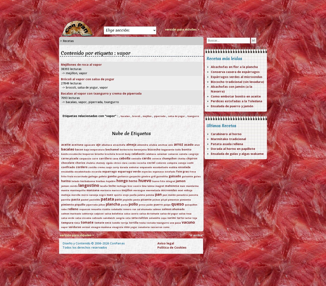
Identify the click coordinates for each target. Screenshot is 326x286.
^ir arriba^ (196, 235)
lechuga (122, 185)
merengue (139, 190)
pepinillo (127, 199)
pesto (136, 199)
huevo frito (158, 181)
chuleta (90, 162)
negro (102, 195)
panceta (193, 195)
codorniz (161, 162)
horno (133, 181)
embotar (134, 167)
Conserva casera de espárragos (235, 72)
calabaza (151, 154)
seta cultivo (139, 218)
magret (159, 185)
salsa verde (67, 218)
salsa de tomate (149, 213)
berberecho (126, 149)
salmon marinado (71, 213)
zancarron (156, 227)
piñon (102, 204)
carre (95, 158)
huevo (144, 180)
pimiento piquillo (73, 204)
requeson (84, 209)
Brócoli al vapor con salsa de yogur (87, 79)
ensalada (184, 167)
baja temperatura (94, 149)
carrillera (105, 158)
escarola (96, 171)
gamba (112, 176)
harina (66, 181)
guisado (175, 176)
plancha (113, 204)
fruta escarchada (77, 176)
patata (107, 199)
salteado (97, 218)
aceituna (77, 145)
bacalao (125, 116)
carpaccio (85, 158)
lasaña (104, 186)
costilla (92, 167)
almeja (131, 145)
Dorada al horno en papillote (233, 149)
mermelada (153, 190)
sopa (164, 218)
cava (115, 158)
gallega (93, 176)
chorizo (80, 163)
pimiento (185, 199)
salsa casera (131, 213)
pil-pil (164, 199)
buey (128, 153)
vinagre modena (101, 227)
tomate (87, 222)
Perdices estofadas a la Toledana (236, 101)
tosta (142, 222)
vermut (86, 227)
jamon (180, 181)
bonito (186, 149)
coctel (151, 163)
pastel (85, 199)
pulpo (167, 204)
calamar (162, 153)
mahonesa (172, 186)
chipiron (191, 158)
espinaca (158, 171)
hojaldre (111, 181)
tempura (67, 222)
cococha (141, 162)
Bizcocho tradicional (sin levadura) (237, 82)
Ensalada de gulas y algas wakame (237, 154)
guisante (187, 176)
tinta (77, 222)
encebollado (160, 167)
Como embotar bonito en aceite (236, 96)
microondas (169, 190)
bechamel (112, 149)
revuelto (96, 209)
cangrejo (193, 154)
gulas (197, 176)
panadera (182, 195)
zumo (166, 227)
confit (190, 162)
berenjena (140, 149)
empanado (146, 167)
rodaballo (116, 209)
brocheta (110, 154)
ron (134, 209)
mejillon (147, 116)
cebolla (124, 158)
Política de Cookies (171, 247)
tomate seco (102, 222)
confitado (68, 167)
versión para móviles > (182, 29)
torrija (124, 222)
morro (84, 195)
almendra (142, 144)
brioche (99, 153)
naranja (93, 195)
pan (158, 194)
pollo (133, 204)
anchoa (162, 144)
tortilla (133, 222)
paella (133, 195)
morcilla (75, 195)
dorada (124, 167)
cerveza (156, 158)
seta (128, 218)
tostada (151, 222)
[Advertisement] (163, 10)
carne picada (69, 158)
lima (144, 186)
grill (153, 176)
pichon (156, 199)
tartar (188, 218)
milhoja (188, 190)
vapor (64, 227)
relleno (73, 209)
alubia (153, 144)
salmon (157, 209)
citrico (117, 162)
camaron (173, 154)
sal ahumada (144, 209)
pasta (75, 199)
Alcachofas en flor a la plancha (234, 67)
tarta (180, 218)
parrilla (65, 199)
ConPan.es (117, 243)
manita (65, 190)
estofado (170, 171)
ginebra (145, 176)
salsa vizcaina (83, 218)
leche (112, 186)
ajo (98, 145)
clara (124, 162)
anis (170, 144)
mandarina (192, 186)
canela (183, 153)
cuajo (109, 167)
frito (64, 176)
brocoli (136, 116)
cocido (132, 162)
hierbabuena (87, 181)
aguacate (89, 144)
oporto (118, 195)
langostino (88, 185)
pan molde (169, 194)
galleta (103, 176)
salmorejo (87, 213)
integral (170, 181)
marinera (105, 190)
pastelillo (94, 199)
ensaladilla (67, 171)
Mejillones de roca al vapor (81, 65)
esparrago (109, 171)
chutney (100, 162)
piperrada (159, 116)
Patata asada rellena (227, 144)
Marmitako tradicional (228, 139)
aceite (66, 145)
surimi (171, 218)
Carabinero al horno (226, 134)
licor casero (134, 186)
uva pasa (175, 222)
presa (142, 204)
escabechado (82, 171)
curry (116, 167)
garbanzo (122, 176)
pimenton (173, 199)
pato (118, 199)
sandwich (109, 217)
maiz (182, 186)
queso (177, 204)
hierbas (100, 181)
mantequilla (78, 190)
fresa (193, 171)
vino (127, 227)
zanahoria (144, 227)
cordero (82, 167)
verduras (75, 227)
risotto (106, 209)
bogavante (167, 149)
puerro (158, 204)
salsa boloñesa (114, 213)
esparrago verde (129, 171)
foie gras (182, 171)
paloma (150, 195)
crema (101, 167)
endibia (173, 167)
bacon (79, 149)
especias (147, 171)
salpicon (99, 213)
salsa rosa (185, 213)
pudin (149, 204)
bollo (178, 149)
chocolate (67, 163)
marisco (116, 190)
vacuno (188, 222)
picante (146, 199)
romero (127, 209)
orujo (126, 195)
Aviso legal (165, 243)
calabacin (138, 154)
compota (172, 162)
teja (195, 218)
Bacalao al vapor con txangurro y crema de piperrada (101, 93)
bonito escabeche (71, 154)
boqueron (88, 154)
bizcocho (154, 149)
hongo (122, 180)
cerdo (146, 158)
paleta (141, 195)
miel (180, 190)
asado (189, 144)
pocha (124, 204)
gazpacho (135, 176)
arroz (178, 144)
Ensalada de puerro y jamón (232, 106)
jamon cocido (69, 185)
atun (197, 144)
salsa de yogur (176, 116)
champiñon (169, 158)
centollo (136, 158)
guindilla (162, 176)
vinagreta (117, 227)
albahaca (106, 144)
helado (75, 181)
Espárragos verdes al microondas (236, 77)
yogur (134, 227)
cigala (109, 162)
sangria (120, 218)
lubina (150, 186)
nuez (110, 195)
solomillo (154, 217)
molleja (65, 194)
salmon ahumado (173, 209)
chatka (181, 158)
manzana (92, 190)
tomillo (116, 222)
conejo (182, 162)
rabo (64, 209)
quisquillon (191, 204)
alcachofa (119, 144)
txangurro (193, 116)
